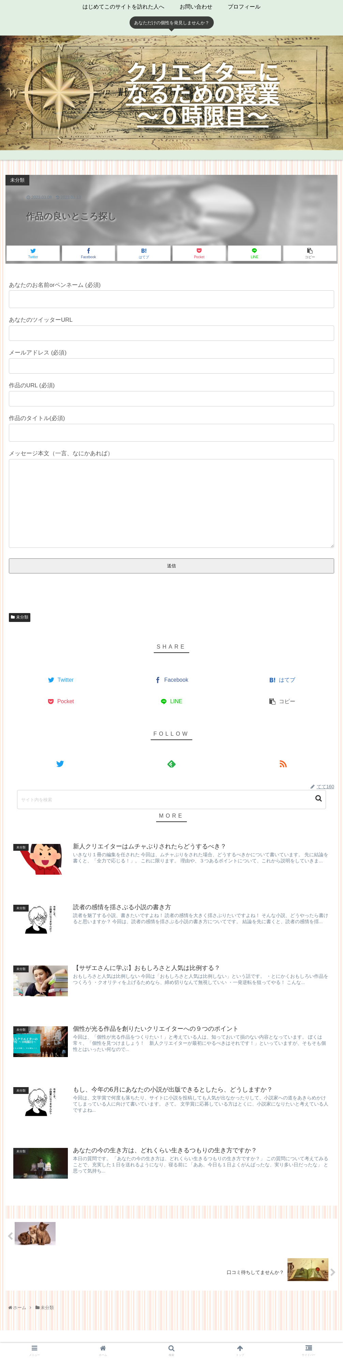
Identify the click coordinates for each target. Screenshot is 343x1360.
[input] (171, 799)
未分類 (22, 618)
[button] (319, 798)
